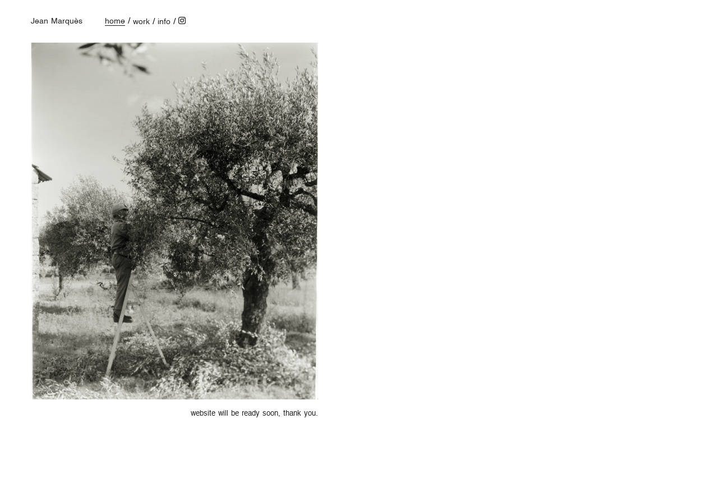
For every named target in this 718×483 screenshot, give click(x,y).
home (115, 21)
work (141, 22)
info (164, 22)
